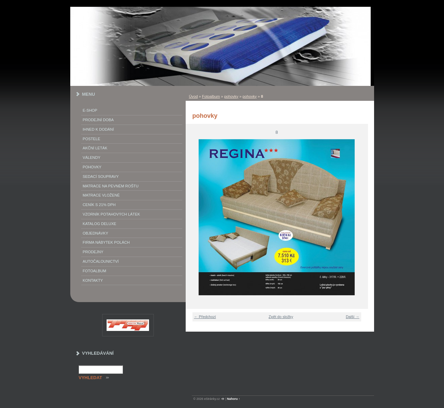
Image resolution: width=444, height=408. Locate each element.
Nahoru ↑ (233, 399)
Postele (91, 139)
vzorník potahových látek (111, 214)
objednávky (95, 233)
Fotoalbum (211, 96)
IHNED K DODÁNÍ (98, 129)
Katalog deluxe (99, 224)
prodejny (93, 252)
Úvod (193, 96)
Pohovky (92, 167)
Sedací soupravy (101, 176)
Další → (352, 317)
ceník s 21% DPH (99, 205)
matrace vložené (101, 195)
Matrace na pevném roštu (111, 186)
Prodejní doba (98, 120)
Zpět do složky (281, 317)
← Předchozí (205, 317)
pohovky (231, 96)
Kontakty (93, 280)
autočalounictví (101, 261)
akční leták (95, 148)
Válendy (91, 157)
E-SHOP (90, 110)
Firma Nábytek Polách (106, 242)
